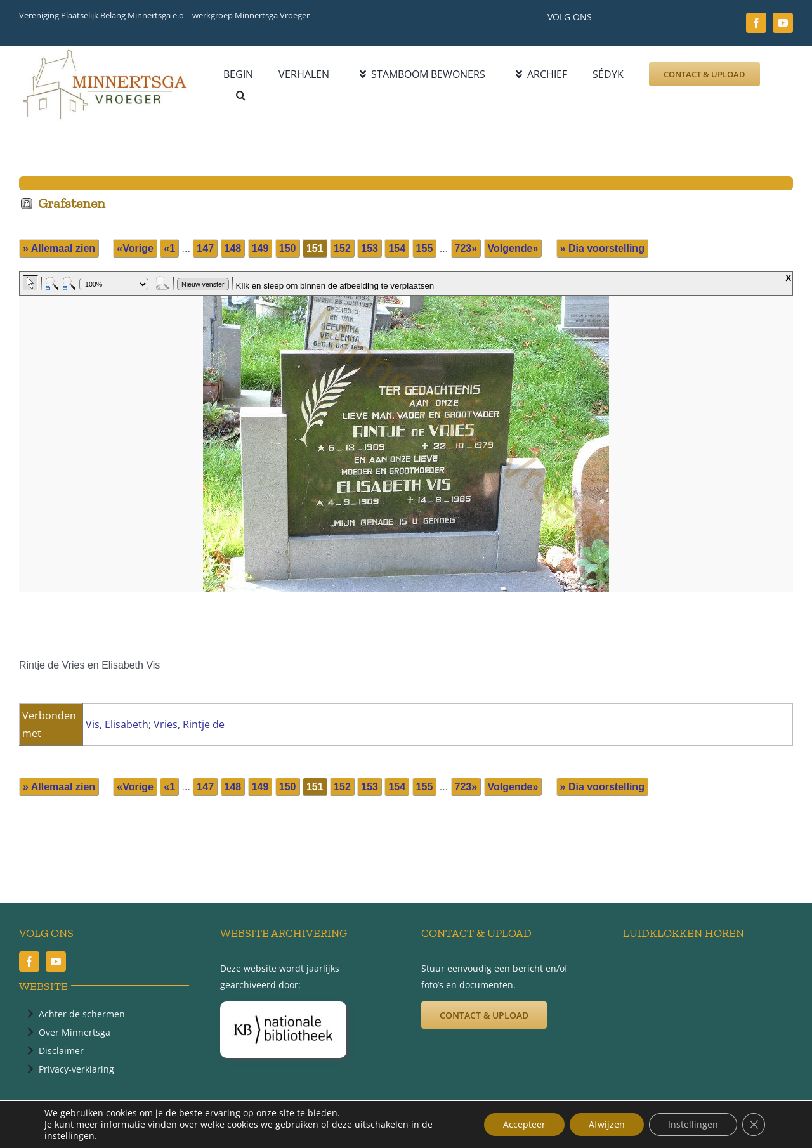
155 (424, 248)
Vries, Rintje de (189, 724)
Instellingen (693, 1124)
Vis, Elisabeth (117, 724)
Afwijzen (607, 1124)
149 (260, 248)
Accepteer (524, 1124)
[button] (241, 95)
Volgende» (513, 248)
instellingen (69, 1136)
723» (466, 248)
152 (342, 248)
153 (369, 248)
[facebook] (756, 23)
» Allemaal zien (59, 248)
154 (396, 248)
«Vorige (135, 248)
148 (233, 248)
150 (287, 248)
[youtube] (783, 23)
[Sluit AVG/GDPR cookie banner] (753, 1124)
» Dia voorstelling (602, 248)
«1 (169, 248)
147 (205, 248)
